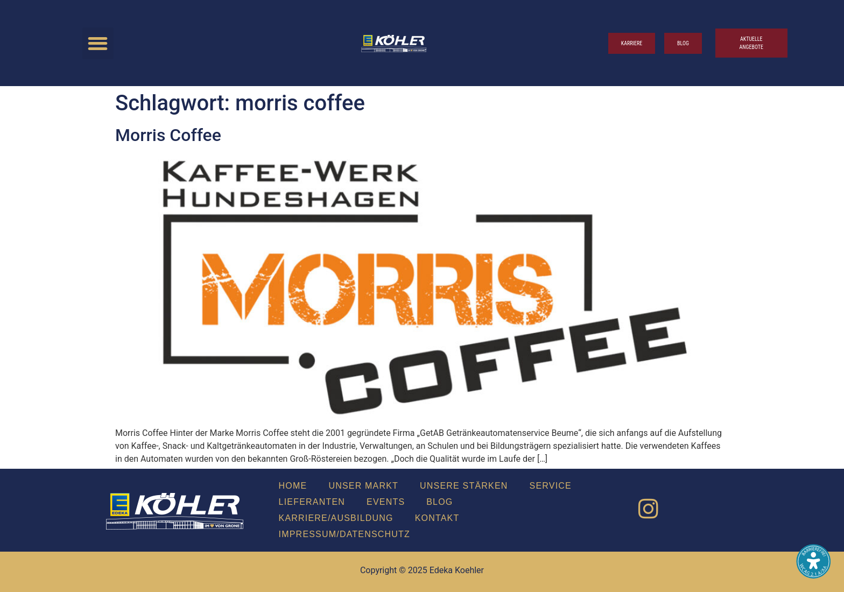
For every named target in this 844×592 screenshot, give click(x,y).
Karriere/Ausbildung (336, 518)
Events (386, 501)
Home (293, 485)
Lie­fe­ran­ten (312, 501)
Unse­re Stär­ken (464, 485)
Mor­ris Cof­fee (168, 135)
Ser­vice (551, 485)
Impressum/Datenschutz (344, 534)
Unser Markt (363, 485)
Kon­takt (437, 518)
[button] (98, 43)
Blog (439, 501)
